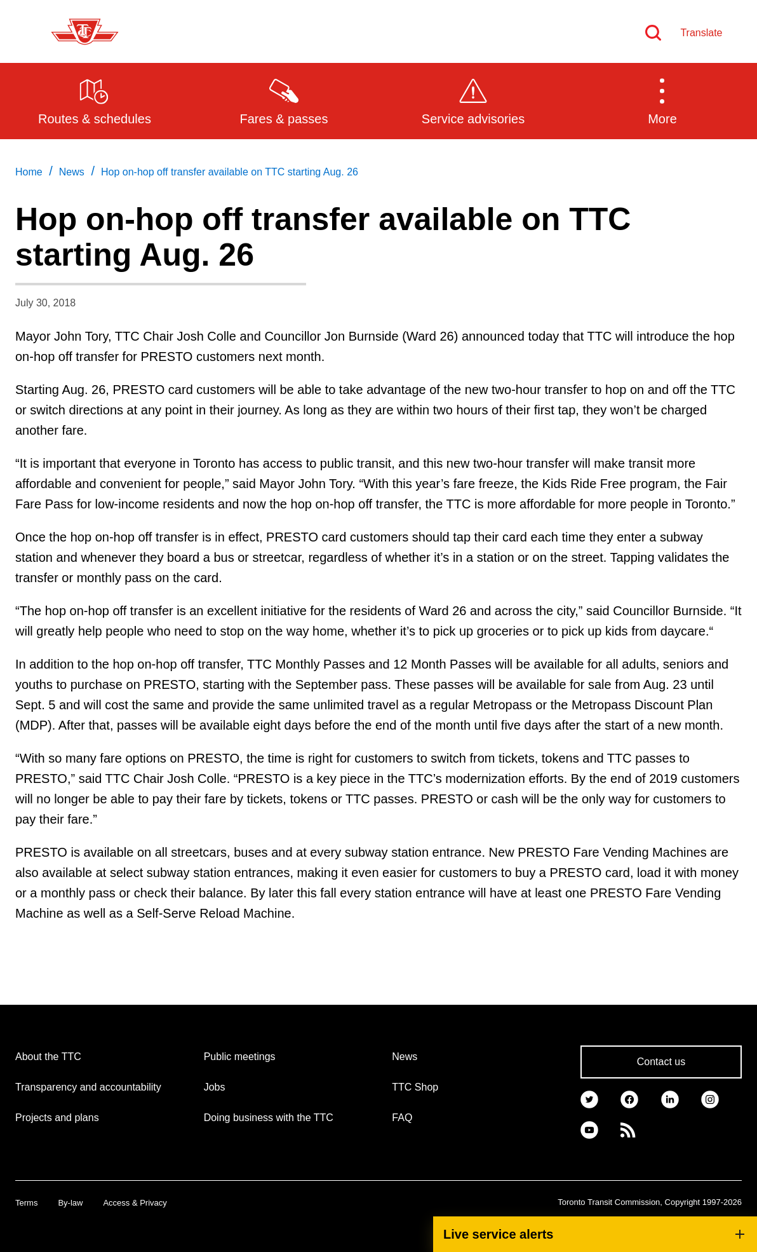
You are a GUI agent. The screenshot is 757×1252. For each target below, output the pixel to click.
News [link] (71, 172)
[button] (662, 100)
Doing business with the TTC (268, 1117)
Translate (701, 32)
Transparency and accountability (88, 1087)
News (404, 1056)
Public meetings (240, 1056)
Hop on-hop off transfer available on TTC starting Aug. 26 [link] (229, 172)
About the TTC (48, 1056)
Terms (26, 1203)
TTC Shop (415, 1087)
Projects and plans (57, 1117)
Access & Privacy (134, 1203)
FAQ (402, 1117)
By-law (70, 1203)
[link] (589, 1099)
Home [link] (29, 172)
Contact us (661, 1061)
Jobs (214, 1087)
